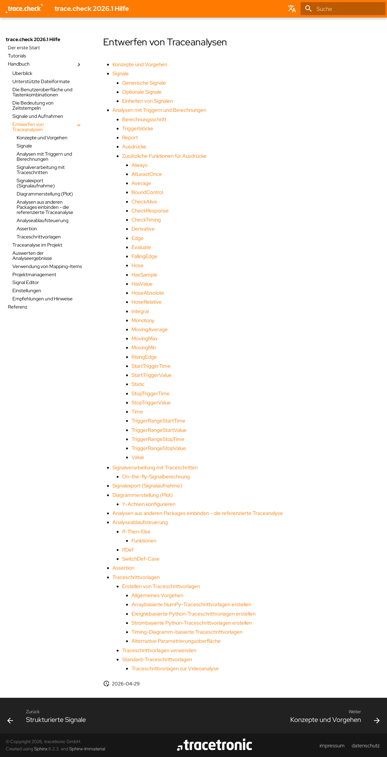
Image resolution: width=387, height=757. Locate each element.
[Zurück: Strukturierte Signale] (48, 718)
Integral (140, 311)
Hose (138, 265)
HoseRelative (147, 302)
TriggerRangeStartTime (158, 420)
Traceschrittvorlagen (136, 577)
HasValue (142, 283)
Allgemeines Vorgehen (157, 595)
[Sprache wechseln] (292, 9)
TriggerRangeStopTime (158, 439)
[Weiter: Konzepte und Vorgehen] (333, 718)
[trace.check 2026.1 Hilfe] (24, 9)
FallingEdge (145, 256)
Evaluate (141, 247)
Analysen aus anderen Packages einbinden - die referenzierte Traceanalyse (197, 513)
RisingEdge (144, 357)
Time (137, 411)
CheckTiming (146, 219)
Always (140, 165)
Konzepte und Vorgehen (139, 64)
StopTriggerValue (151, 402)
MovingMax (145, 338)
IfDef (128, 549)
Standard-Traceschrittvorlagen (157, 659)
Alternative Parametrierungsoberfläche (176, 641)
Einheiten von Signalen (147, 101)
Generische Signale (144, 82)
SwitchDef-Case (141, 558)
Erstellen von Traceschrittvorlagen (161, 586)
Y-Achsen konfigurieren (148, 504)
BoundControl (147, 192)
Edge (138, 238)
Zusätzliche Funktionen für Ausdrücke (164, 156)
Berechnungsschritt (144, 119)
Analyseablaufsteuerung (140, 522)
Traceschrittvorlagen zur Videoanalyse (175, 668)
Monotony (143, 320)
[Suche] (343, 8)
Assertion (123, 568)
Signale (120, 73)
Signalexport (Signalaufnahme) (147, 485)
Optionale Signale (142, 92)
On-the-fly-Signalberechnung (156, 476)
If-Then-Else (136, 531)
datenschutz (366, 745)
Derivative (143, 228)
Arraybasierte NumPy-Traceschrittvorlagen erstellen (191, 604)
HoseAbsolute (148, 293)
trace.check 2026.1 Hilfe (33, 39)
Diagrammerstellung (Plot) (142, 495)
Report (130, 137)
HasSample (145, 274)
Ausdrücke (134, 146)
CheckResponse (150, 210)
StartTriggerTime (151, 366)
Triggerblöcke (137, 128)
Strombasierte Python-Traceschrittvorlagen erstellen (192, 623)
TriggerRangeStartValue (159, 430)
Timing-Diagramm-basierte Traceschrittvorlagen (187, 632)
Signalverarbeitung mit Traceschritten (155, 467)
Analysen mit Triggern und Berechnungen (159, 110)
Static (138, 384)
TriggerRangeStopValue (159, 448)
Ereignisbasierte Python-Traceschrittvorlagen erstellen (193, 613)
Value (138, 457)
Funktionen (144, 540)
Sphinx (40, 749)
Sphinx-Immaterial (87, 749)
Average (141, 183)
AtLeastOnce (147, 174)
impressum (332, 745)
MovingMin (144, 347)
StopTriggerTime (151, 393)
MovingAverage (150, 329)
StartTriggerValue (152, 375)
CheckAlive (144, 201)
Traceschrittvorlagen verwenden (159, 650)
